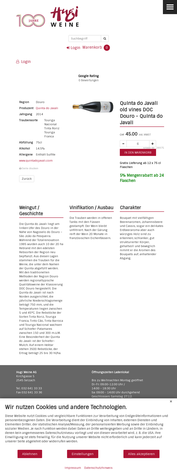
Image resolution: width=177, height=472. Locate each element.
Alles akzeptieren (141, 454)
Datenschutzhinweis (98, 468)
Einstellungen (83, 454)
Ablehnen (29, 454)
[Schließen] (171, 401)
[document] (88, 426)
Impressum (73, 468)
